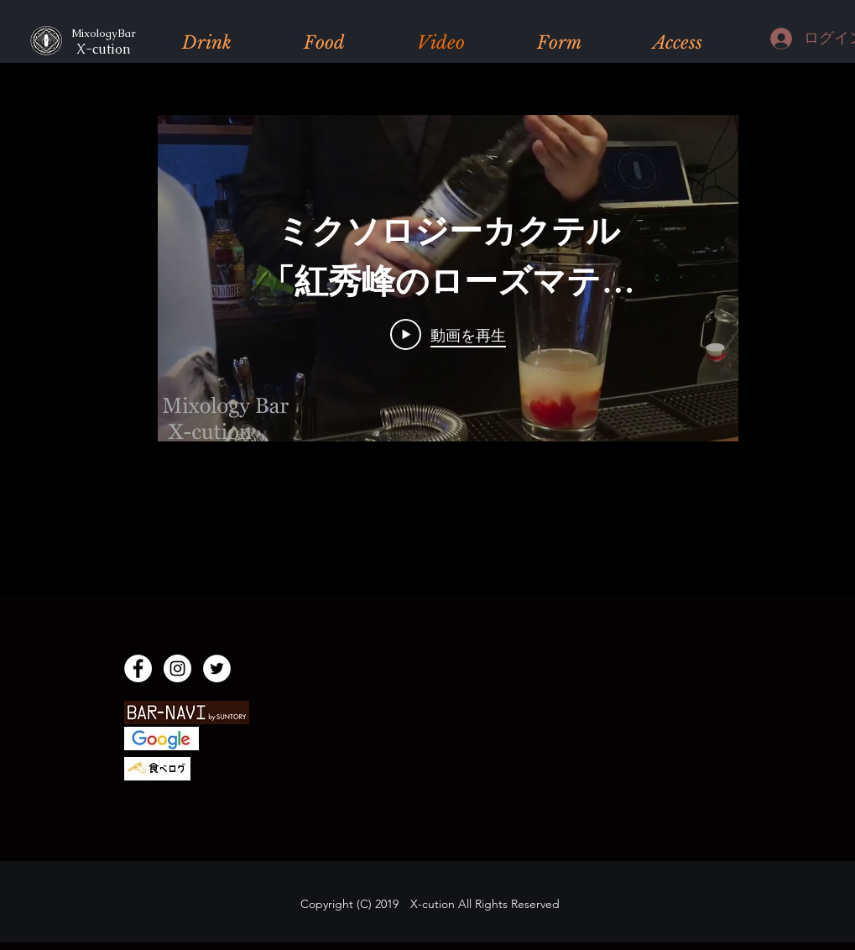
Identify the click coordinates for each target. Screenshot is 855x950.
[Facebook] (138, 668)
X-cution (98, 49)
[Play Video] (448, 335)
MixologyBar (101, 33)
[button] (207, 43)
